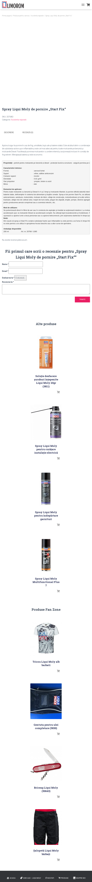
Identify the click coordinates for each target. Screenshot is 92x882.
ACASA (11, 877)
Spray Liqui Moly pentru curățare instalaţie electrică (46, 449)
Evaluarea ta (8, 278)
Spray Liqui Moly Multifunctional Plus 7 (46, 582)
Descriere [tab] (9, 132)
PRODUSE (63, 878)
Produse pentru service (21, 16)
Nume (5, 264)
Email (5, 271)
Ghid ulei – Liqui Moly (30, 877)
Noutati (49, 878)
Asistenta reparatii (37, 16)
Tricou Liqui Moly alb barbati (46, 663)
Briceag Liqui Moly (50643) (46, 789)
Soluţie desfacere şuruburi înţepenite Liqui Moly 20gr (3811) (46, 381)
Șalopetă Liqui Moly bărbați (46, 852)
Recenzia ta (8, 282)
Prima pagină (7, 16)
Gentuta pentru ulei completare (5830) (46, 726)
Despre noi (79, 877)
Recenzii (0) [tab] (27, 132)
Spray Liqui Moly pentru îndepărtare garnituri (46, 515)
